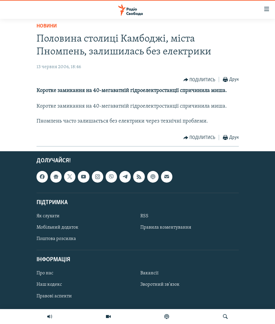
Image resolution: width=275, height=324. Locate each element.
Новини (47, 26)
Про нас (45, 273)
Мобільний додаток (57, 227)
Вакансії (149, 273)
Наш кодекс (49, 284)
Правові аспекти (54, 296)
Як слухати (48, 216)
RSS (144, 216)
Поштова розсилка (56, 238)
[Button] (199, 80)
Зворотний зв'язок (160, 284)
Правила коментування (165, 227)
